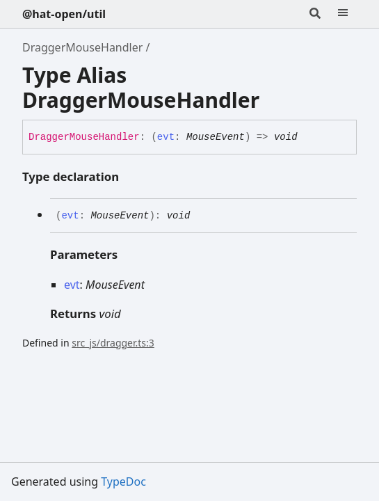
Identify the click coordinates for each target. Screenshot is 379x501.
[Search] (315, 14)
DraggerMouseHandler (82, 47)
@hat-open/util (64, 14)
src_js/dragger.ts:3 (113, 342)
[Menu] (343, 14)
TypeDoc (123, 481)
